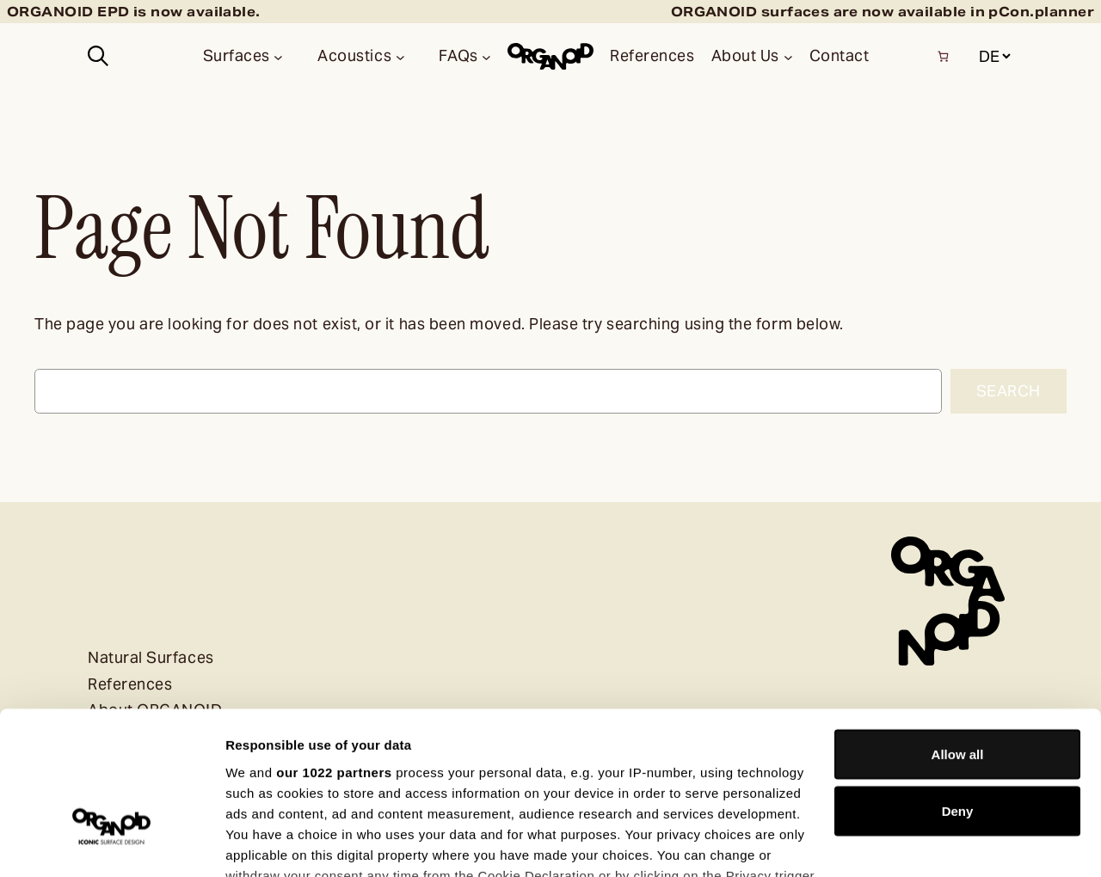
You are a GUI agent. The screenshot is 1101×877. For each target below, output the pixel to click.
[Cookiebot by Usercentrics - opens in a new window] (111, 843)
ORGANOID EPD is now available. (134, 11)
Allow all (958, 636)
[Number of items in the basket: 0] (943, 56)
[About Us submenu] (788, 56)
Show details (265, 843)
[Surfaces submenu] (278, 56)
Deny (958, 692)
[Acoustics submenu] (400, 56)
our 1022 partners (333, 653)
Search (1008, 391)
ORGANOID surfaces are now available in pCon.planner (882, 11)
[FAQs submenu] (486, 56)
